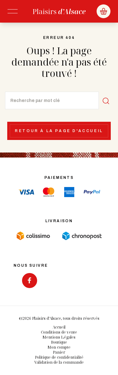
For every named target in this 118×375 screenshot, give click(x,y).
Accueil (59, 327)
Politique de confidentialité (59, 357)
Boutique (59, 342)
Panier (59, 352)
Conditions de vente (59, 332)
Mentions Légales (59, 337)
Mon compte (59, 347)
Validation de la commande (59, 362)
